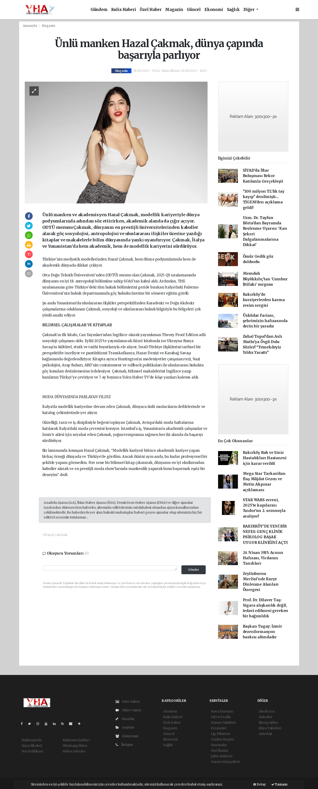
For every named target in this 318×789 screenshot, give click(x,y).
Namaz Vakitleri (223, 722)
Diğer (249, 9)
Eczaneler (219, 728)
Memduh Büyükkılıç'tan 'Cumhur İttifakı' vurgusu (265, 279)
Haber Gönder (74, 751)
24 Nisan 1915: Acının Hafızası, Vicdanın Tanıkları (263, 558)
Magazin (174, 9)
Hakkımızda (31, 740)
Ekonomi (214, 9)
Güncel (194, 9)
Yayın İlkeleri (31, 746)
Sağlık (233, 9)
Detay (259, 784)
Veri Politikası (32, 751)
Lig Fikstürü (220, 734)
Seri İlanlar (219, 750)
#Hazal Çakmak (55, 535)
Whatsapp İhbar (75, 746)
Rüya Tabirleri (270, 728)
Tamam (279, 784)
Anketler (265, 717)
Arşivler (125, 727)
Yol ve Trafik (221, 717)
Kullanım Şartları (76, 740)
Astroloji (265, 734)
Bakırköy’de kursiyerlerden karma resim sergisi (264, 300)
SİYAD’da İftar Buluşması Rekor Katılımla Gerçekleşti (263, 176)
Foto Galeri (128, 701)
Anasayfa (30, 26)
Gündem (99, 9)
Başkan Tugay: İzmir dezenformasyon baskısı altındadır (262, 632)
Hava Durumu (222, 711)
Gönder (193, 569)
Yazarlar (125, 719)
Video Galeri (128, 710)
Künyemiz (127, 736)
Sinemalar (219, 745)
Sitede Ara (267, 711)
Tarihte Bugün (222, 739)
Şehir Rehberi (221, 756)
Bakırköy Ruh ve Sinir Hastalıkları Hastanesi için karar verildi (264, 458)
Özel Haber (150, 9)
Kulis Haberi (123, 9)
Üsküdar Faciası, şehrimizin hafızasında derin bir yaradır (265, 321)
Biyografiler (268, 722)
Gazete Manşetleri (225, 762)
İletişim (124, 745)
